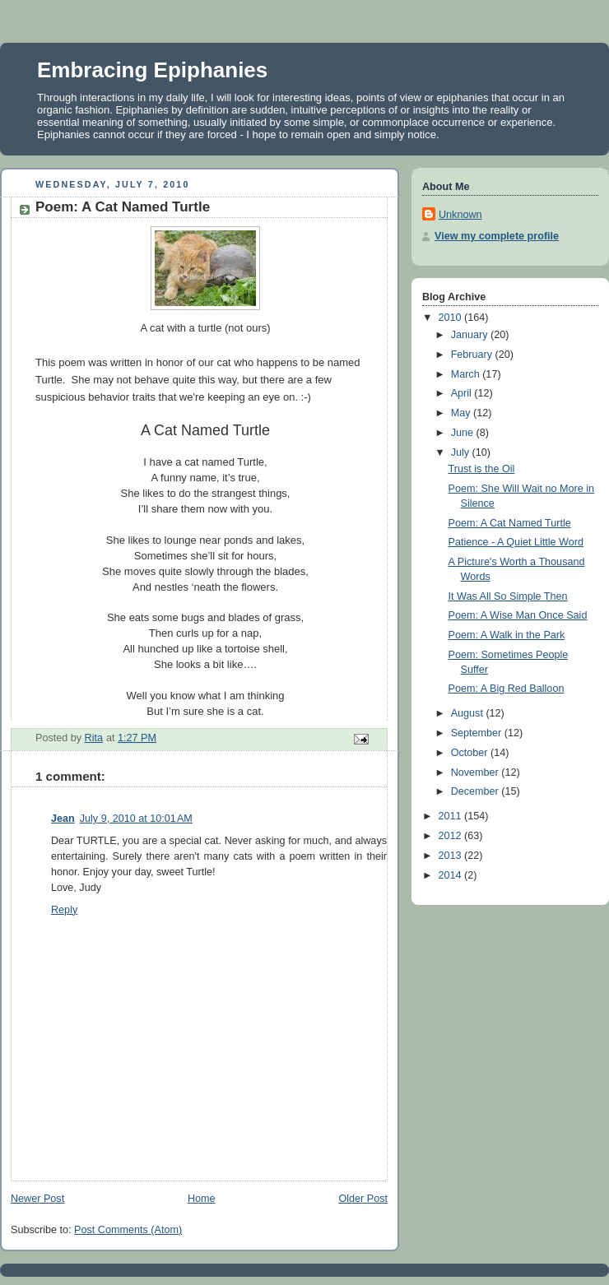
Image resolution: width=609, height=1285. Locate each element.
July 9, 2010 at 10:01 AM (136, 818)
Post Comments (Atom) (128, 1230)
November (476, 772)
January (470, 335)
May (462, 413)
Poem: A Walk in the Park (507, 635)
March (467, 374)
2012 (452, 836)
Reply (64, 910)
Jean (63, 818)
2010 (452, 317)
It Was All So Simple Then (508, 596)
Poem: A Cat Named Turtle (510, 523)
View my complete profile (497, 236)
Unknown (460, 214)
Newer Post (37, 1198)
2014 (452, 875)
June (464, 432)
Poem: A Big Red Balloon (507, 688)
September (477, 733)
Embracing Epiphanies (152, 70)
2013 (452, 855)
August (468, 713)
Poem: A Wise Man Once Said (518, 615)
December (476, 791)
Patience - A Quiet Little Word (516, 542)
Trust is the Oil (482, 469)
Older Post (363, 1198)
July (461, 452)
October (470, 752)
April (463, 393)
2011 (452, 816)
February (473, 354)
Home (202, 1198)
